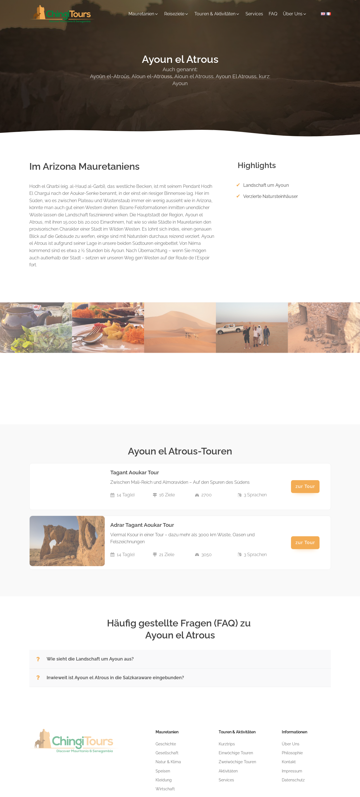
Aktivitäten (228, 771)
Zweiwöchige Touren (237, 762)
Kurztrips (227, 744)
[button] (143, 14)
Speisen (163, 771)
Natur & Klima (168, 762)
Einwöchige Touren (236, 753)
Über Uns (290, 744)
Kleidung (164, 780)
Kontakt (289, 762)
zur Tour (305, 486)
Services (226, 780)
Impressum (292, 771)
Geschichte (166, 744)
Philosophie (292, 753)
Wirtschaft (165, 789)
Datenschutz (293, 780)
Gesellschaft (167, 753)
